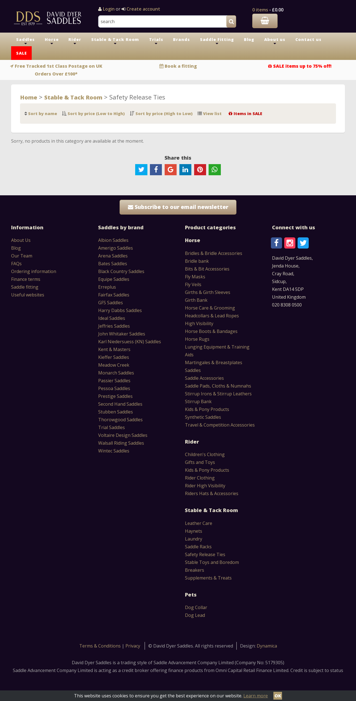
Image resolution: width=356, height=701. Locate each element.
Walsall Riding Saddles (121, 443)
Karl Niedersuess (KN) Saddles (129, 342)
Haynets (193, 531)
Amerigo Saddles (115, 248)
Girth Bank (196, 300)
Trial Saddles (111, 427)
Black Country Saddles (121, 271)
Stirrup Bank (198, 401)
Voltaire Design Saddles (122, 435)
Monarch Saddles (116, 373)
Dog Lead (195, 615)
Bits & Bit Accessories (207, 269)
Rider (74, 41)
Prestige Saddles (115, 396)
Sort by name (42, 113)
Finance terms (25, 279)
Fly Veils (193, 284)
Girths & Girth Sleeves (207, 292)
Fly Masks (195, 277)
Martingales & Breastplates (213, 362)
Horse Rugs (197, 339)
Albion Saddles (113, 240)
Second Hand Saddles (120, 404)
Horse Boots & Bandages (211, 331)
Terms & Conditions (100, 646)
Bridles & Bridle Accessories (213, 253)
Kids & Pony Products (207, 409)
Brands (181, 39)
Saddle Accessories (204, 378)
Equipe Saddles (113, 279)
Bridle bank (197, 261)
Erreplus (107, 287)
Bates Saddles (112, 264)
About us (274, 41)
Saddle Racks (198, 547)
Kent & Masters (114, 349)
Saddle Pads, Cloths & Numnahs (218, 386)
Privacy (132, 646)
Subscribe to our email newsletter (178, 207)
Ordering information (33, 271)
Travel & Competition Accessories (220, 425)
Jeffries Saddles (114, 326)
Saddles (25, 41)
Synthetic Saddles (203, 417)
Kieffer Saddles (113, 357)
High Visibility (199, 323)
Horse (51, 41)
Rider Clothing (200, 478)
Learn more (255, 696)
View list (212, 113)
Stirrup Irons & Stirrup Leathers (218, 394)
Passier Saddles (114, 381)
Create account (142, 9)
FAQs (16, 264)
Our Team (21, 256)
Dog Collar (196, 607)
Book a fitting (181, 66)
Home (28, 97)
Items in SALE (248, 113)
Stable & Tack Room (115, 41)
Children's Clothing (205, 454)
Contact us (308, 39)
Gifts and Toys (200, 462)
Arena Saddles (113, 256)
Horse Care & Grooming (210, 308)
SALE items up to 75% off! (302, 66)
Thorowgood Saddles (120, 420)
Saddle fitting (24, 287)
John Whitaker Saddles (121, 334)
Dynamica (267, 646)
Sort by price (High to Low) (163, 113)
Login (109, 9)
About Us (21, 240)
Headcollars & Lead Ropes (212, 316)
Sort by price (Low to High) (96, 113)
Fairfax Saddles (113, 295)
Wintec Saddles (113, 451)
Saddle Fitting (217, 41)
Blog (249, 39)
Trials (156, 41)
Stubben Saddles (115, 412)
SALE (21, 53)
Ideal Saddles (111, 318)
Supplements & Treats (208, 578)
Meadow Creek (113, 365)
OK (278, 696)
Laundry (193, 539)
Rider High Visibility (205, 486)
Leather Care (198, 523)
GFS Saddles (110, 303)
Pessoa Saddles (114, 388)
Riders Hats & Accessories (211, 493)
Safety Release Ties (205, 554)
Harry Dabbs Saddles (120, 310)
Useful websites (27, 295)
